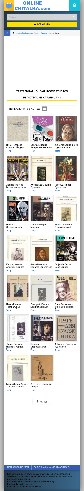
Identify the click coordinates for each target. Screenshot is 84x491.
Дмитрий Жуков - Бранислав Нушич (40, 305)
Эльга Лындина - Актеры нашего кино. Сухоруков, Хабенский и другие (41, 146)
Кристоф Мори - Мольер (39, 225)
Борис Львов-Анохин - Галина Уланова (17, 385)
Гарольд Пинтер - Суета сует (64, 186)
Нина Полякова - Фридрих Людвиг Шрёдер (15, 146)
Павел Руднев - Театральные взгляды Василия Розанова (15, 306)
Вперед (42, 401)
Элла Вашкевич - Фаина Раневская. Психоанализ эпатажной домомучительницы (65, 306)
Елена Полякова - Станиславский (64, 225)
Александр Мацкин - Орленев (41, 186)
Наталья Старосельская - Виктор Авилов (39, 346)
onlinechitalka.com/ (28, 5)
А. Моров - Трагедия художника (65, 345)
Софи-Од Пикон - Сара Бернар (63, 265)
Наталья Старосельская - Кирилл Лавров (15, 226)
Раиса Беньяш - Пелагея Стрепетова (41, 265)
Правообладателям (18, 467)
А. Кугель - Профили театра (41, 385)
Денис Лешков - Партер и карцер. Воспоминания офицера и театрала (17, 346)
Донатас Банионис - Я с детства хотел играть (66, 146)
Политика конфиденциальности (52, 467)
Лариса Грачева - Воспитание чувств (16, 186)
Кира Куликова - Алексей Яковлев (15, 265)
